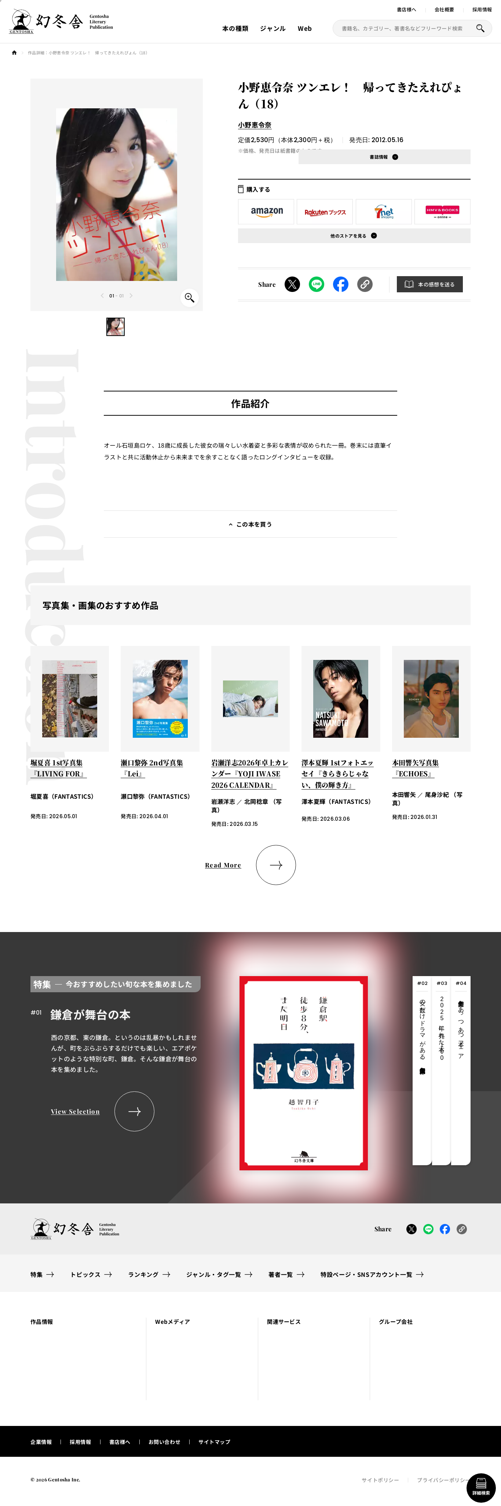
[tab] (422, 1070)
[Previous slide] (103, 295)
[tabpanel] (199, 1070)
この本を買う (254, 524)
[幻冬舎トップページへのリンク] (61, 29)
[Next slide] (131, 295)
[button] (115, 327)
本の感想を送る (436, 284)
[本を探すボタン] (480, 28)
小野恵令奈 (255, 124)
